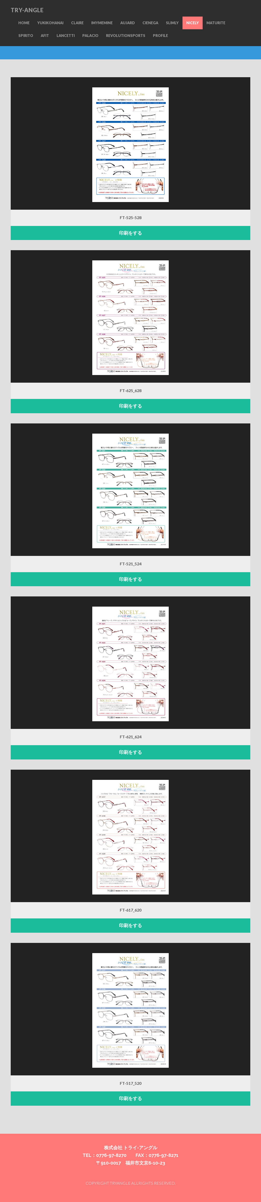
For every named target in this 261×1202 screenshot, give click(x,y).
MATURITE (215, 23)
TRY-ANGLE (27, 10)
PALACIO (90, 35)
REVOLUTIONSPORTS (125, 35)
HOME (24, 23)
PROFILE (160, 35)
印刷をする (130, 233)
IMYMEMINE (102, 23)
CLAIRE (77, 23)
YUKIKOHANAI (50, 23)
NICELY (192, 23)
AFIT (45, 35)
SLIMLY (172, 23)
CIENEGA (150, 23)
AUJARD (127, 23)
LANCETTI (66, 35)
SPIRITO (25, 35)
